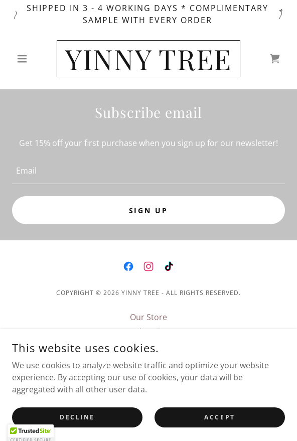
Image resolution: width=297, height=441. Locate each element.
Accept (219, 430)
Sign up (149, 210)
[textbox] (148, 170)
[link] (148, 58)
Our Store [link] (148, 317)
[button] (32, 59)
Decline (77, 430)
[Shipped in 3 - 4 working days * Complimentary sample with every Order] (148, 14)
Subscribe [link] (149, 332)
